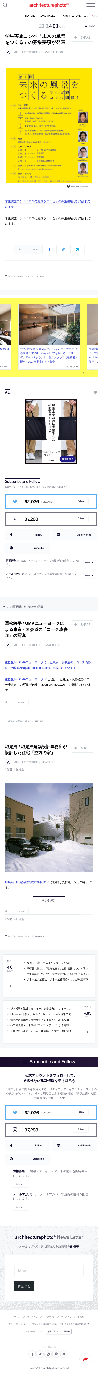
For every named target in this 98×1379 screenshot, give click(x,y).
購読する (24, 1286)
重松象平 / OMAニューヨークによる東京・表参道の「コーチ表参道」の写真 (36, 629)
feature (48, 762)
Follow (81, 501)
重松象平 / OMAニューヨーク (24, 679)
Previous (84, 373)
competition (52, 52)
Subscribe (38, 548)
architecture (26, 52)
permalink (39, 276)
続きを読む (48, 900)
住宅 (9, 769)
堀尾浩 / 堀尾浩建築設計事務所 (25, 882)
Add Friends (84, 534)
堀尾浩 (20, 769)
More (87, 562)
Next (91, 373)
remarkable (51, 645)
